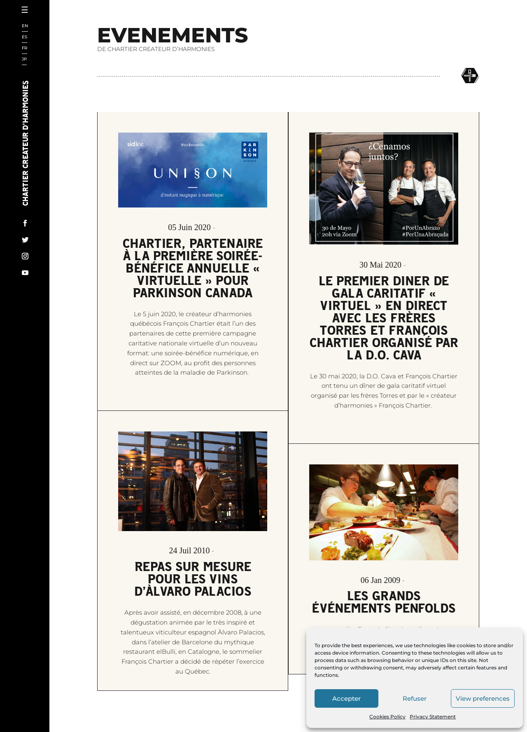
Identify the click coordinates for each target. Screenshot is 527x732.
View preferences (483, 698)
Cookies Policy (387, 716)
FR (24, 48)
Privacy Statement (433, 716)
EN (25, 26)
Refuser (415, 698)
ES (24, 37)
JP (24, 59)
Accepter (346, 698)
